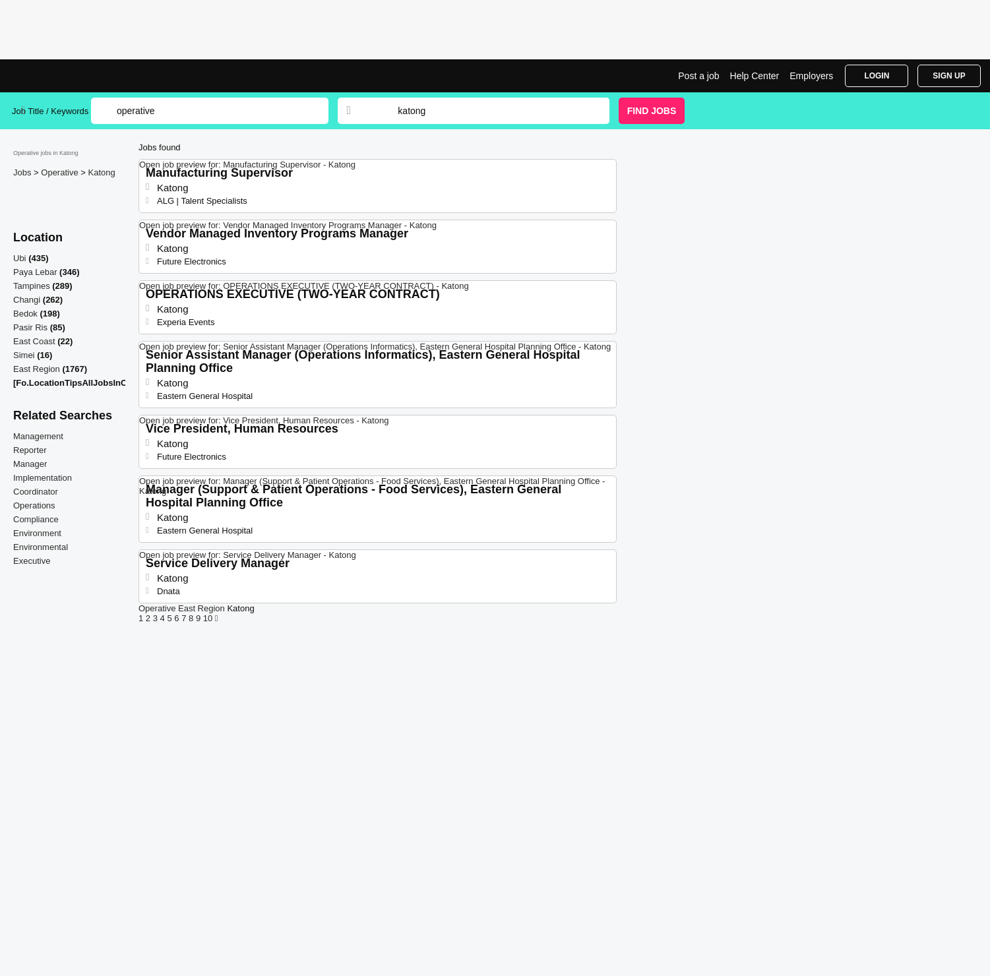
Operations (34, 505)
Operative (60, 172)
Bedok (25, 314)
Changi (26, 300)
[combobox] (490, 111)
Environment (37, 533)
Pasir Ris (30, 327)
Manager (30, 464)
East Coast (34, 341)
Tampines (31, 286)
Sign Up (949, 75)
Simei (24, 355)
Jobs (23, 172)
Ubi (19, 258)
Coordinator (35, 492)
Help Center (755, 76)
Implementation (42, 478)
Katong (101, 172)
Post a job (698, 76)
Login (876, 75)
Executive (31, 561)
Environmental (40, 547)
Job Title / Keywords (50, 111)
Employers (811, 76)
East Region (36, 369)
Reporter (30, 450)
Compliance (36, 519)
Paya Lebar (35, 272)
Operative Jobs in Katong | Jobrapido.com (61, 75)
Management (38, 436)
